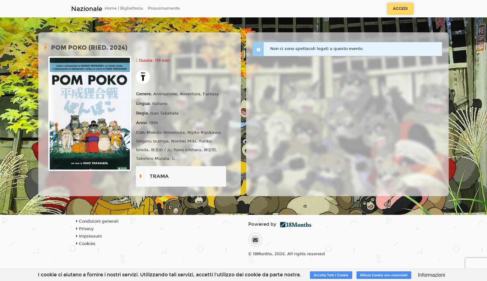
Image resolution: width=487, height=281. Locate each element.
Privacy (84, 228)
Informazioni (431, 275)
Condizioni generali (97, 221)
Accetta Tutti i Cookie (331, 275)
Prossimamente (164, 8)
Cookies (85, 243)
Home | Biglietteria (124, 8)
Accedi (400, 9)
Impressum (89, 236)
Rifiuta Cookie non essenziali (383, 275)
